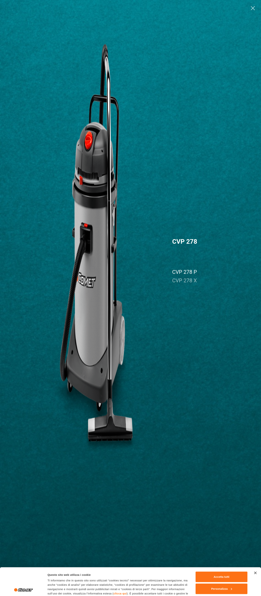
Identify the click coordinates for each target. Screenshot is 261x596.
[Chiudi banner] (255, 545)
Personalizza (221, 560)
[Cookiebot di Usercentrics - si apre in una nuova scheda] (23, 589)
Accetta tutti (221, 549)
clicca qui (120, 565)
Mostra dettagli (57, 588)
